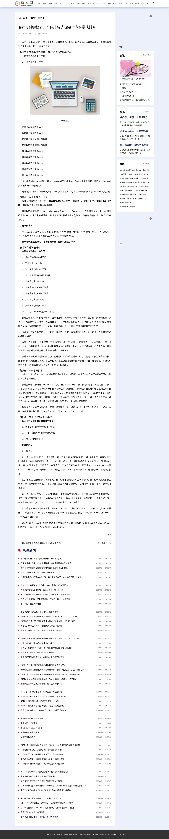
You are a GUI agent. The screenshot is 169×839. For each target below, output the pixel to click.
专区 (98, 3)
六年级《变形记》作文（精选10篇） (133, 198)
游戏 (61, 3)
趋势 (83, 3)
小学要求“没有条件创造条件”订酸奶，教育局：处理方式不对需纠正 (144, 174)
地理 (131, 3)
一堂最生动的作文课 (127, 96)
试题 (114, 3)
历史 (126, 3)
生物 (120, 3)
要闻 (55, 3)
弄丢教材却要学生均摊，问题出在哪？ (134, 194)
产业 (67, 3)
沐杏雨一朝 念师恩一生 (128, 92)
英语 (142, 3)
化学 (148, 3)
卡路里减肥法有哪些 (127, 207)
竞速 (78, 3)
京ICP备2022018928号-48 (88, 834)
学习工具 (91, 3)
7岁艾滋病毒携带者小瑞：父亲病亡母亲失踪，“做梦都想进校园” (143, 186)
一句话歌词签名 (125, 203)
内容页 (41, 18)
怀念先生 (123, 88)
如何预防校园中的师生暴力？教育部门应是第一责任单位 (140, 182)
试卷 (103, 3)
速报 (109, 3)
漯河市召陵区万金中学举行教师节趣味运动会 (136, 100)
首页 (39, 3)
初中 (72, 3)
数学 (33, 18)
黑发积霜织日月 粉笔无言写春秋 (131, 84)
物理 (137, 3)
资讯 (44, 3)
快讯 (50, 3)
